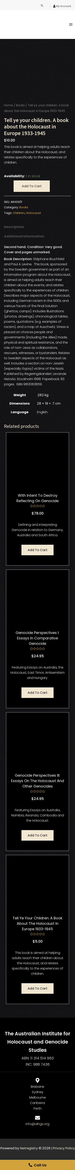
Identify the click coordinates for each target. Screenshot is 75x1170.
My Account (63, 6)
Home (8, 105)
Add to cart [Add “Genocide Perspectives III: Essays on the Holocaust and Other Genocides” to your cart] (37, 835)
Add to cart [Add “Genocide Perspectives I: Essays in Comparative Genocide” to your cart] (37, 692)
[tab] (37, 227)
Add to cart (32, 186)
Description (14, 227)
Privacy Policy (64, 1148)
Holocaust (33, 213)
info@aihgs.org (37, 1124)
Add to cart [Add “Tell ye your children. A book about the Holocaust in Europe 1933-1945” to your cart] (37, 988)
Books (20, 105)
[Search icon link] (42, 6)
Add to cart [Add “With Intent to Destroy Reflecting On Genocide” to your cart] (37, 550)
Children (19, 213)
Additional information (24, 236)
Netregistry (29, 1148)
